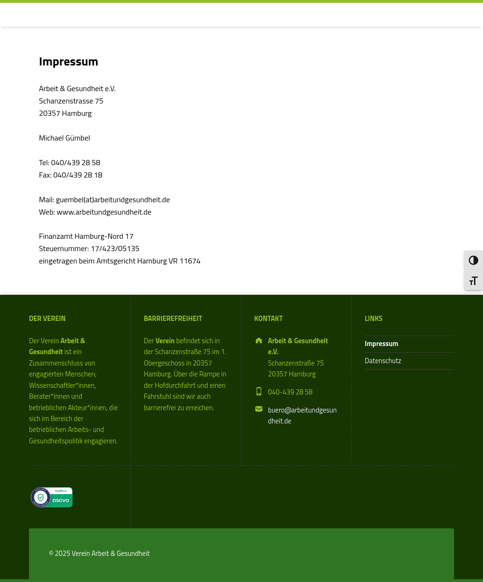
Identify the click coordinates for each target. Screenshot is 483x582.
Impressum (381, 343)
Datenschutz (383, 361)
